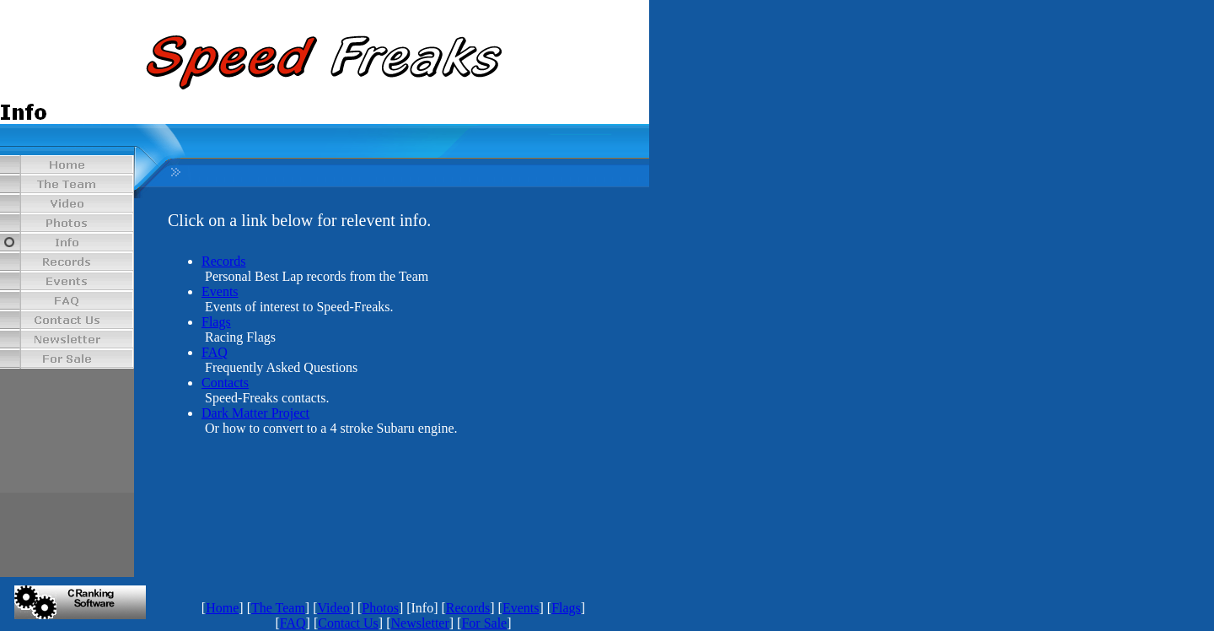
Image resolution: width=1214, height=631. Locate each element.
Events (220, 291)
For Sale (484, 623)
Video (334, 608)
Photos (380, 608)
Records (223, 261)
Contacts (225, 382)
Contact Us (348, 623)
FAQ (214, 352)
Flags (216, 322)
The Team (278, 608)
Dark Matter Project (255, 413)
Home (222, 608)
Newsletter (419, 623)
